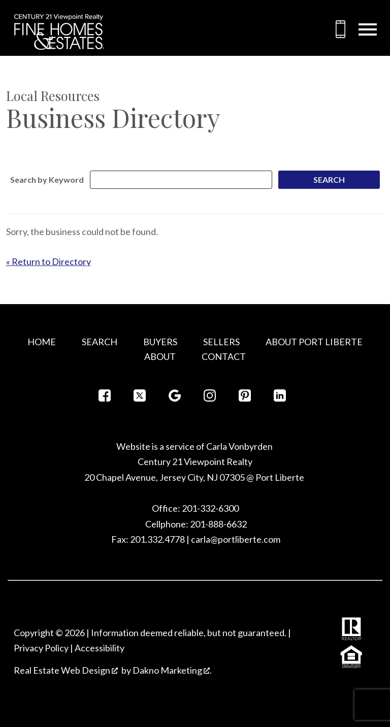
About (160, 356)
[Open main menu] (367, 29)
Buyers (160, 341)
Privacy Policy (41, 647)
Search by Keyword (47, 179)
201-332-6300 (209, 508)
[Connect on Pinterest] (245, 398)
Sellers (221, 341)
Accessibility (99, 647)
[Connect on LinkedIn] (280, 398)
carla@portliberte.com (235, 539)
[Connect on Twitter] (140, 398)
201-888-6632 (218, 524)
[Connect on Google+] (175, 398)
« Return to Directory (48, 261)
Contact (224, 356)
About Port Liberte (314, 341)
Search (99, 341)
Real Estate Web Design (66, 670)
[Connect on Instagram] (210, 398)
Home (41, 341)
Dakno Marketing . (172, 670)
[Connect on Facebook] (105, 398)
